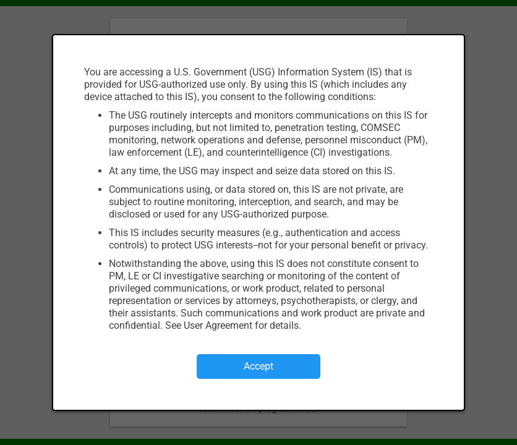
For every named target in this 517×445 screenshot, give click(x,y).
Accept (258, 366)
